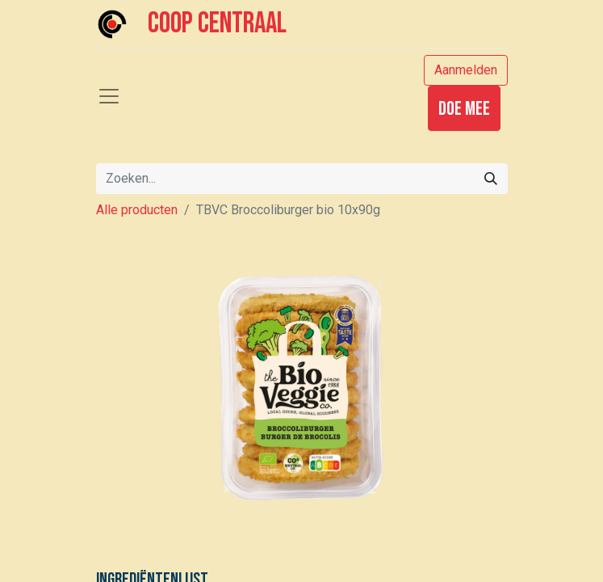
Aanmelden (465, 70)
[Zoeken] (491, 178)
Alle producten (137, 209)
